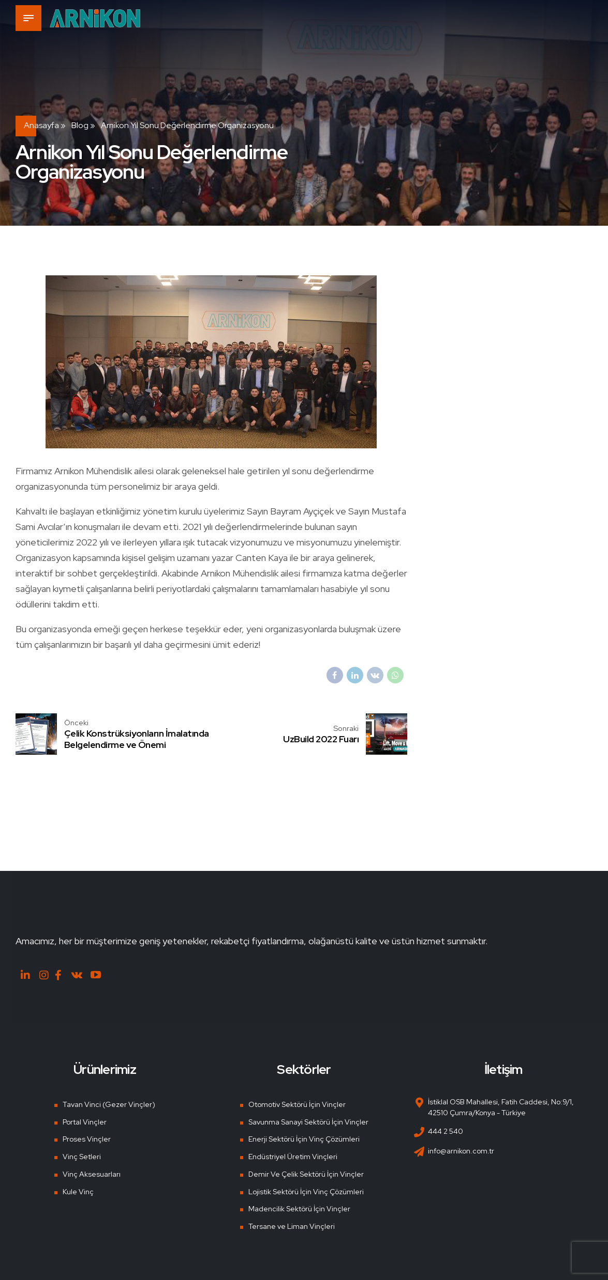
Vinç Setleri (82, 1156)
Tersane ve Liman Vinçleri (291, 1226)
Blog (79, 125)
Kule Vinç (78, 1191)
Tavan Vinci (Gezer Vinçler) (109, 1104)
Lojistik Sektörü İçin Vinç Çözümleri (306, 1191)
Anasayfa (41, 125)
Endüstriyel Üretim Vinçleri (292, 1156)
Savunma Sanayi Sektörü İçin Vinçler (308, 1122)
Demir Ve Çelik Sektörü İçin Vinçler (306, 1174)
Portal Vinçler (85, 1122)
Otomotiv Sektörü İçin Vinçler (297, 1104)
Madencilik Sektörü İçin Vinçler (299, 1208)
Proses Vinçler (87, 1139)
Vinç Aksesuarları (92, 1174)
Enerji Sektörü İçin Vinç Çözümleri (304, 1139)
